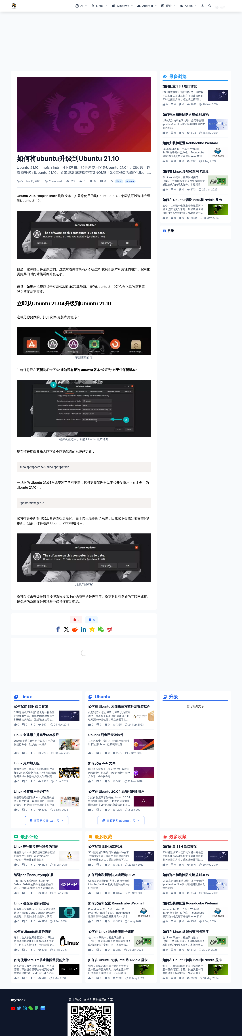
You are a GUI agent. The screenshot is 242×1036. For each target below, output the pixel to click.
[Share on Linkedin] (83, 629)
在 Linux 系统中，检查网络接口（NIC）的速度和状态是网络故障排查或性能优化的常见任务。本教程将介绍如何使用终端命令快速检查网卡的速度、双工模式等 (184, 184)
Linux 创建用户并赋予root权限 (36, 774)
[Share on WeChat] (101, 629)
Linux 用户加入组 (27, 803)
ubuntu (130, 181)
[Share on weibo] (109, 629)
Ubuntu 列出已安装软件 (105, 774)
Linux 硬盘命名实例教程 (31, 943)
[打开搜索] (210, 6)
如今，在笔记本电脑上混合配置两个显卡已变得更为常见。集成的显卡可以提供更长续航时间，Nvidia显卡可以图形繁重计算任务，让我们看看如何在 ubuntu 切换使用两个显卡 (183, 213)
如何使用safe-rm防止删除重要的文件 (41, 999)
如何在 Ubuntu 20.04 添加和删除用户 (116, 831)
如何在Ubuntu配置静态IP (32, 971)
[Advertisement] (119, 42)
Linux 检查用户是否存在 (31, 831)
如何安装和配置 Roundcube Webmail (191, 143)
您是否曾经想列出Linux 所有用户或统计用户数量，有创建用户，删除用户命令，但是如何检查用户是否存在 (34, 840)
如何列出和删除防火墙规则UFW (186, 115)
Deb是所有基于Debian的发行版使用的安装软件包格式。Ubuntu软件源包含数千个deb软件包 (109, 812)
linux (118, 181)
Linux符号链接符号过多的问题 (36, 886)
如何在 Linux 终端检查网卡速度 (186, 171)
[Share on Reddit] (75, 629)
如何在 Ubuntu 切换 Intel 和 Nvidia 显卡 (192, 200)
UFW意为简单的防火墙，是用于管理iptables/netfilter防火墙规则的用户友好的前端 (184, 124)
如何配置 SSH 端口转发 (180, 86)
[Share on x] (66, 629)
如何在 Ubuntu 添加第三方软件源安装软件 (119, 746)
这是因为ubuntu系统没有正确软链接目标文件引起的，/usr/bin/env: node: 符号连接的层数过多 (34, 895)
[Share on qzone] (92, 629)
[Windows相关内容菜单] (81, 5)
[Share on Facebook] (58, 629)
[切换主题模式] (202, 6)
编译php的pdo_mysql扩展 (33, 914)
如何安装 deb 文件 (101, 803)
